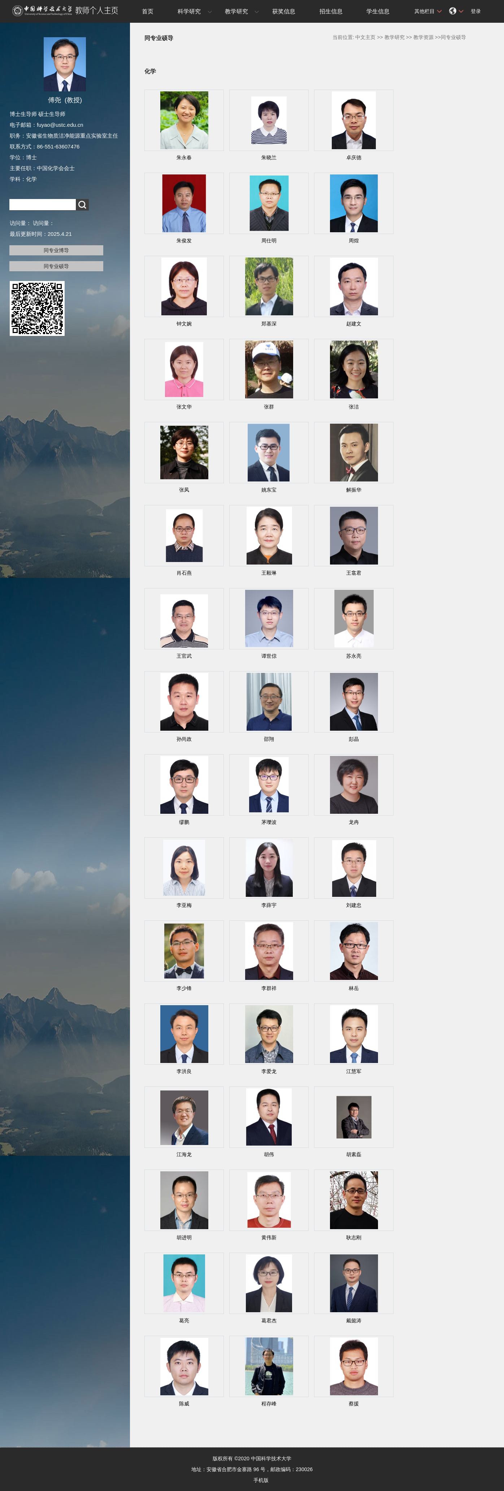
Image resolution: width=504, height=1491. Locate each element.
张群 (269, 407)
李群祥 (269, 988)
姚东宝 (269, 490)
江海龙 (184, 1154)
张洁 (354, 407)
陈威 (184, 1403)
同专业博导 (56, 250)
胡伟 (269, 1154)
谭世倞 (269, 656)
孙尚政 (184, 739)
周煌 (354, 240)
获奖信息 (283, 11)
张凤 (184, 490)
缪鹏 (184, 822)
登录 (476, 11)
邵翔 (269, 739)
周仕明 (269, 240)
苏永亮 (353, 656)
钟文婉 (184, 324)
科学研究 (189, 11)
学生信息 (378, 11)
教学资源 (423, 37)
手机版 (261, 1480)
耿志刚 (353, 1237)
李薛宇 (269, 905)
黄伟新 (269, 1237)
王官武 (184, 656)
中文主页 (365, 37)
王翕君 (353, 573)
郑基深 (269, 324)
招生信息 (331, 11)
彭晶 (354, 739)
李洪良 (184, 1071)
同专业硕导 (56, 266)
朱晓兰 (269, 157)
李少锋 (184, 988)
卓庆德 (353, 157)
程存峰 (269, 1403)
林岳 (354, 988)
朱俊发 (184, 240)
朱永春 (184, 157)
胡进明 (184, 1237)
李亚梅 (184, 905)
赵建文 (353, 324)
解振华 (353, 490)
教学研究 (236, 11)
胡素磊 (353, 1154)
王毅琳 (269, 573)
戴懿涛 (353, 1320)
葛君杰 (269, 1320)
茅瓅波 (269, 822)
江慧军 (353, 1071)
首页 (147, 11)
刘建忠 (353, 905)
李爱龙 (269, 1071)
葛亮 (184, 1320)
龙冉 (354, 822)
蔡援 (354, 1403)
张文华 (184, 407)
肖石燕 (184, 573)
